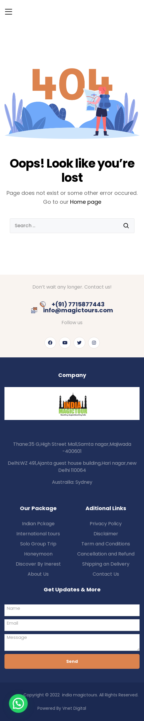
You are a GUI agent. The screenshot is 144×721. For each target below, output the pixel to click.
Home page (85, 202)
